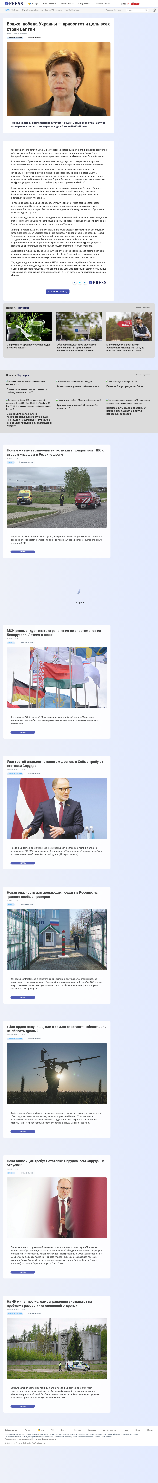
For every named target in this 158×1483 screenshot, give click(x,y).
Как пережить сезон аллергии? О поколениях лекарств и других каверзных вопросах (126, 378)
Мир (41, 1392)
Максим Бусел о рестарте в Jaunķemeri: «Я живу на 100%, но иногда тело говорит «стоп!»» (125, 321)
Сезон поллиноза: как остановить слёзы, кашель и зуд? (27, 361)
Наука (138, 1392)
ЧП (52, 1392)
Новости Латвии (67, 4)
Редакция (109, 10)
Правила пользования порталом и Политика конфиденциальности (30, 1401)
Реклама (117, 10)
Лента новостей (49, 4)
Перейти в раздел (143, 307)
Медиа (125, 1392)
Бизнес (63, 1392)
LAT (7, 10)
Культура (77, 1392)
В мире (33, 4)
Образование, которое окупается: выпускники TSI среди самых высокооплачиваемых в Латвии (77, 321)
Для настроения (109, 1392)
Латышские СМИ (103, 4)
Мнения (150, 1392)
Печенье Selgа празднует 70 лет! (125, 359)
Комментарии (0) (57, 292)
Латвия (27, 1392)
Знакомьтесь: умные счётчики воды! (78, 359)
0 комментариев (34, 38)
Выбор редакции (85, 4)
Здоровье (92, 1392)
